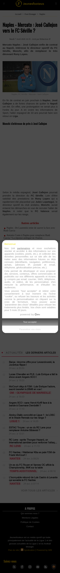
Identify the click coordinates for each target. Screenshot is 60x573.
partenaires (23, 248)
